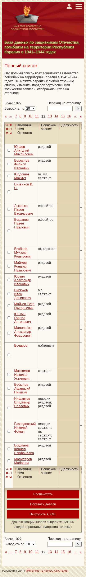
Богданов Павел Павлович (22, 223)
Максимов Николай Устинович (22, 374)
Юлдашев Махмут (22, 176)
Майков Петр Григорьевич (24, 305)
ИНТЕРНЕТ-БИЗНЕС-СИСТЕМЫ (47, 570)
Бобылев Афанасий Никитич (22, 388)
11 (37, 116)
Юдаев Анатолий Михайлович (23, 150)
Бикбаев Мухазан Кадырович (23, 252)
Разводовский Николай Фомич (25, 427)
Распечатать (43, 494)
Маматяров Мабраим (23, 461)
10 (30, 116)
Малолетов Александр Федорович (23, 331)
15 (63, 116)
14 (56, 116)
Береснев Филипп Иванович (21, 164)
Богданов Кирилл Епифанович (24, 449)
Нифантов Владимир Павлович (22, 402)
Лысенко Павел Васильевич (23, 209)
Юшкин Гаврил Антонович (22, 317)
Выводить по (14, 108)
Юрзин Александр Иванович (22, 280)
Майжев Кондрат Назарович (22, 266)
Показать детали (43, 504)
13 (50, 116)
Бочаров (20, 345)
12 (43, 116)
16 (69, 116)
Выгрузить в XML (43, 514)
